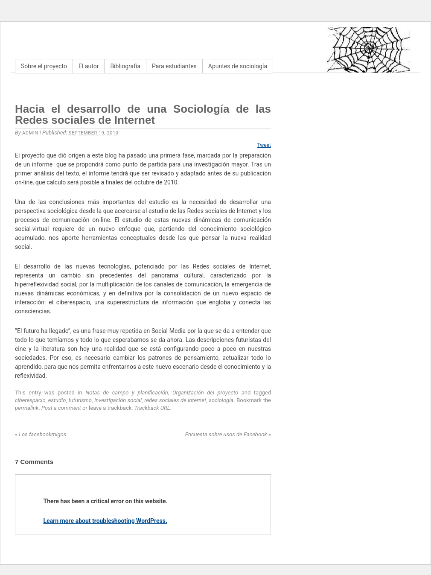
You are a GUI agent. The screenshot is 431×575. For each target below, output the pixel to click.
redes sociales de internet (175, 400)
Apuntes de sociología (237, 66)
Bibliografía (125, 66)
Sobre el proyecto (44, 66)
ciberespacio (30, 400)
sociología (221, 400)
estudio (57, 400)
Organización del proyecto (205, 392)
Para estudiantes (174, 66)
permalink (26, 408)
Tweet (264, 145)
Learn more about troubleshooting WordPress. (105, 520)
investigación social (118, 400)
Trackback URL (152, 408)
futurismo (80, 400)
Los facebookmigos (40, 434)
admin (30, 133)
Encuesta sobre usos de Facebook (228, 434)
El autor (89, 66)
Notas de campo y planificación (126, 392)
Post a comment (61, 408)
